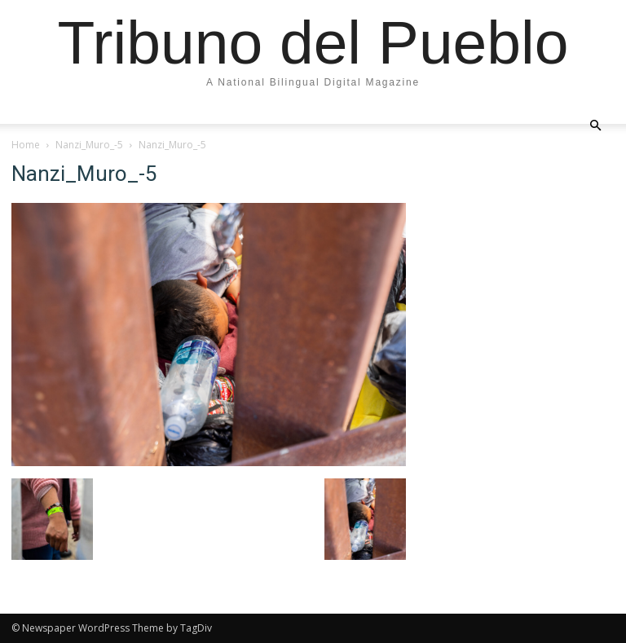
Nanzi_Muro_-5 (89, 145)
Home (25, 145)
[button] (595, 124)
